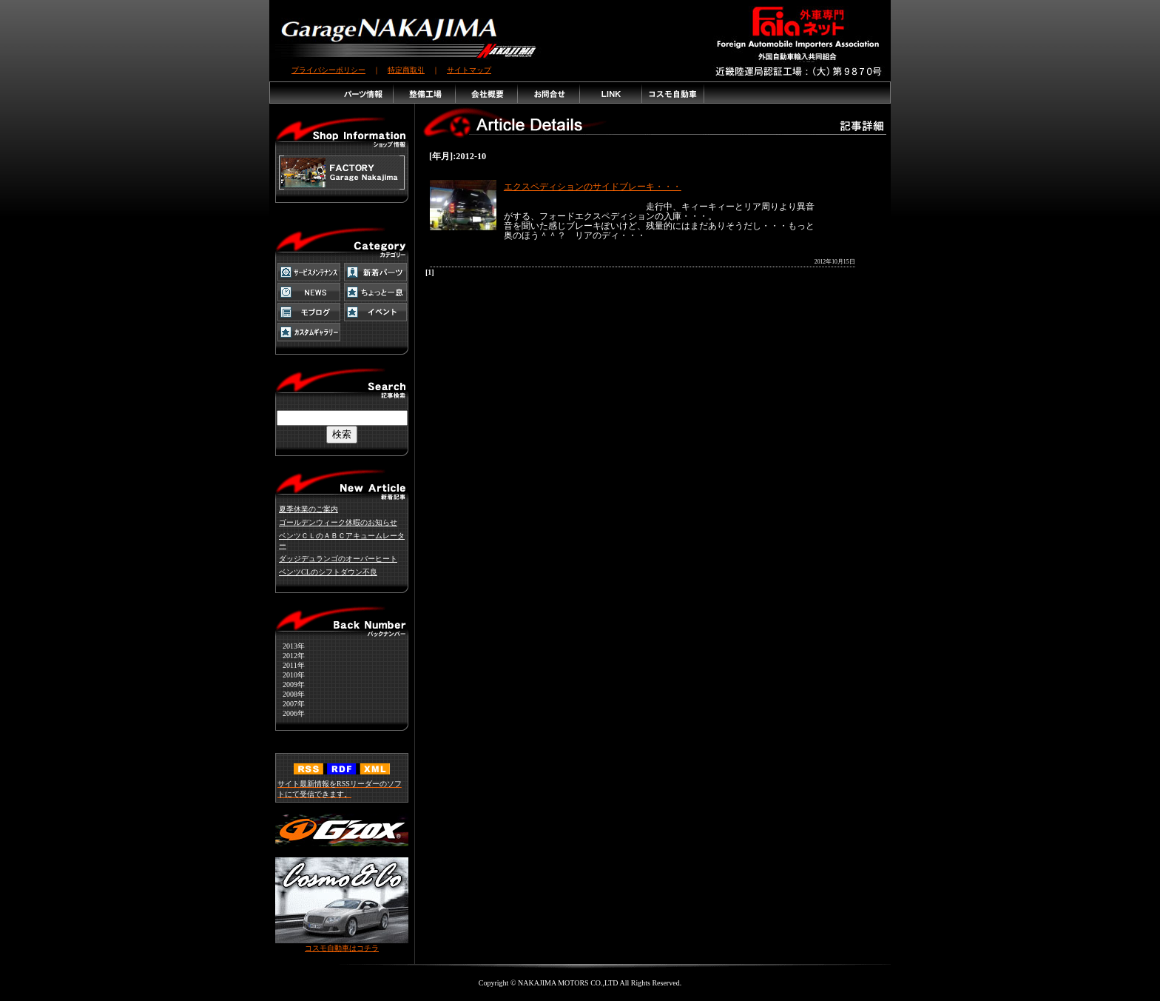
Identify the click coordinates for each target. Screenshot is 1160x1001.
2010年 (290, 675)
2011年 (290, 665)
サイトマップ (469, 70)
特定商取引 (406, 70)
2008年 (290, 694)
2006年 (290, 713)
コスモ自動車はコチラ (341, 944)
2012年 (290, 656)
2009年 (290, 684)
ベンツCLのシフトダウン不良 (328, 572)
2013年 (290, 646)
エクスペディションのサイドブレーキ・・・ (592, 186)
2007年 (290, 704)
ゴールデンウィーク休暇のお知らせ (338, 522)
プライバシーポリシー (328, 70)
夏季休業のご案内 (308, 509)
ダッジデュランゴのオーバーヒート (338, 559)
